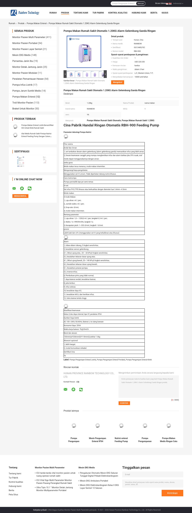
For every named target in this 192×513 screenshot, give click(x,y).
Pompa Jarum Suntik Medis (26, 90)
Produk (65, 13)
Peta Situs (13, 494)
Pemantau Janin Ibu (22, 61)
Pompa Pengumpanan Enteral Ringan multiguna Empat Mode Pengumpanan (145, 440)
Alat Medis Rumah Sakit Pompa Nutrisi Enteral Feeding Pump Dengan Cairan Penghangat (36, 136)
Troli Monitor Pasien (22, 102)
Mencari (141, 3)
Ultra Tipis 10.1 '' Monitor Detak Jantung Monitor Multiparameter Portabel (54, 489)
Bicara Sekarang (161, 3)
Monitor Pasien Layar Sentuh (27, 49)
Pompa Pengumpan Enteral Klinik (139, 360)
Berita (154, 13)
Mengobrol (117, 82)
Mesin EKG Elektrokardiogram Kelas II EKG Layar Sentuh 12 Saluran (99, 486)
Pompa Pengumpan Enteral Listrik (83, 360)
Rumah (53, 13)
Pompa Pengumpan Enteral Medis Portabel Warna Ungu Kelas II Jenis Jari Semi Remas (73, 440)
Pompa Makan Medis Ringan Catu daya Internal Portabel (168, 440)
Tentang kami (80, 13)
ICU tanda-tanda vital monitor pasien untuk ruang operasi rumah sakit (55, 474)
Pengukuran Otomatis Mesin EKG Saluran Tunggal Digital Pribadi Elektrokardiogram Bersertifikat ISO (99, 475)
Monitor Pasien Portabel (24, 43)
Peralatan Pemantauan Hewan (28, 78)
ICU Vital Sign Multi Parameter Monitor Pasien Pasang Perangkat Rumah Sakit (54, 481)
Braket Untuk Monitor (23, 108)
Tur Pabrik (98, 13)
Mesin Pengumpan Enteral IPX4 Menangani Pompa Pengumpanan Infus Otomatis (97, 440)
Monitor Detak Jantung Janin (27, 67)
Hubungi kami (139, 13)
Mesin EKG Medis (21, 55)
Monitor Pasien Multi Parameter (28, 37)
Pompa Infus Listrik (22, 84)
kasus (165, 13)
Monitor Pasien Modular (24, 73)
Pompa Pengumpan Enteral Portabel (111, 360)
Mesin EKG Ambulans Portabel (94, 481)
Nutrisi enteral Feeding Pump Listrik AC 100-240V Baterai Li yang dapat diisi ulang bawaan (121, 440)
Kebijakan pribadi (40, 510)
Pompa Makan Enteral (37, 23)
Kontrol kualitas (117, 13)
